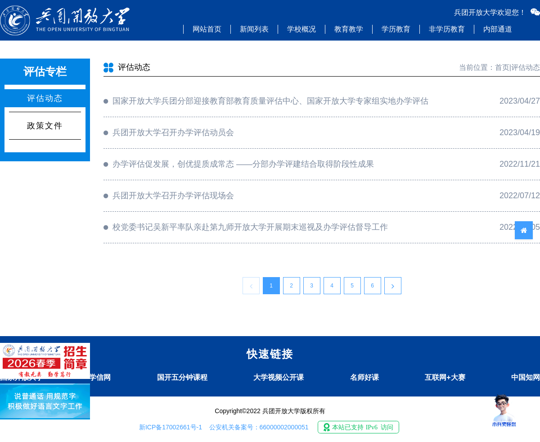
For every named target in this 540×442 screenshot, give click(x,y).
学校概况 (301, 29)
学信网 (100, 377)
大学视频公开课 (278, 377)
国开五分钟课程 (182, 377)
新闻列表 (254, 29)
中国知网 (525, 377)
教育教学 (348, 29)
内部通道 (497, 29)
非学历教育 (447, 29)
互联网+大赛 (445, 377)
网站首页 (207, 29)
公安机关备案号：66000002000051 (259, 427)
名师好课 (364, 377)
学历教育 (396, 29)
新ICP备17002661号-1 (170, 427)
